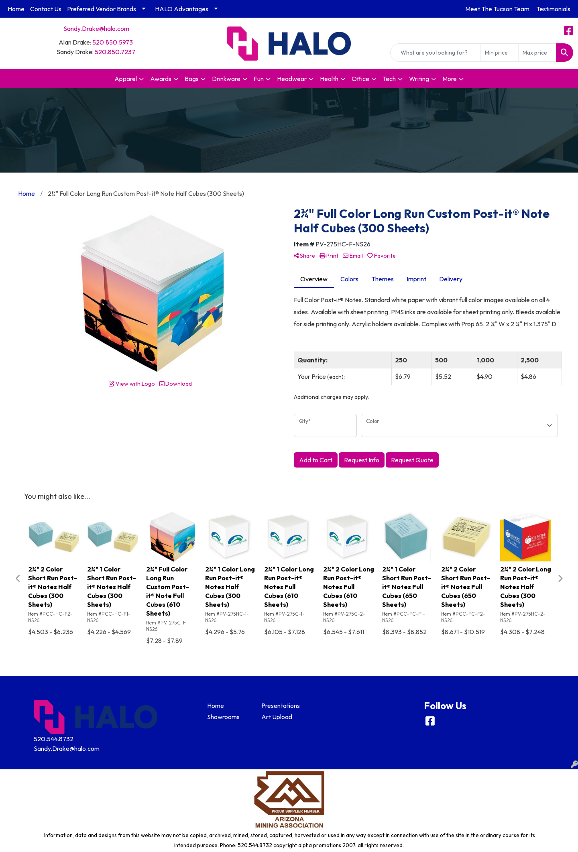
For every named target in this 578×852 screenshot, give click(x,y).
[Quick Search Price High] (537, 52)
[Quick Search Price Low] (499, 52)
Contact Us (45, 9)
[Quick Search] (435, 52)
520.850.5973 (112, 42)
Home (16, 9)
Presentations (280, 706)
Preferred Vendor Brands (101, 9)
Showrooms (223, 717)
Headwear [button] (292, 79)
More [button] (449, 79)
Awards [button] (160, 79)
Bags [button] (192, 79)
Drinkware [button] (226, 79)
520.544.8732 (53, 739)
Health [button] (329, 79)
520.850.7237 (115, 52)
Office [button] (360, 79)
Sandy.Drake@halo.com (96, 28)
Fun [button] (259, 79)
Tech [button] (389, 79)
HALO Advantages (181, 9)
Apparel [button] (125, 79)
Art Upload (276, 717)
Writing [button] (419, 79)
